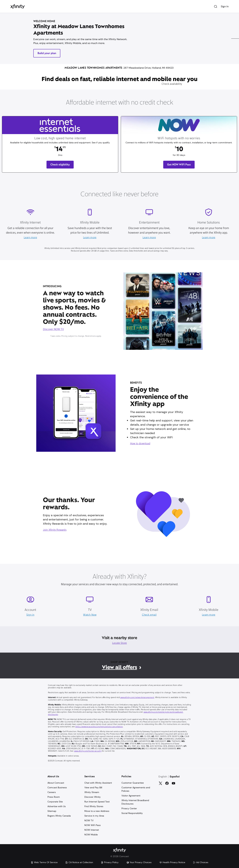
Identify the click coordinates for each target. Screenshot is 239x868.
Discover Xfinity (92, 796)
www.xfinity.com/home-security (87, 751)
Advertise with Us (56, 806)
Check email (149, 615)
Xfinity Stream (91, 792)
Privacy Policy (110, 862)
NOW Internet (91, 829)
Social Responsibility (132, 813)
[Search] (215, 6)
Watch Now (89, 615)
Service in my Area (94, 815)
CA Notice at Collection (79, 862)
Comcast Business (57, 787)
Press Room (53, 796)
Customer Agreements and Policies (135, 789)
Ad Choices (200, 862)
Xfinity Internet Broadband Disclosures (135, 802)
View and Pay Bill (93, 787)
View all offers (119, 667)
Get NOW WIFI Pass (179, 164)
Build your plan (47, 53)
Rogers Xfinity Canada (59, 815)
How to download (140, 443)
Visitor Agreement (130, 795)
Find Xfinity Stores (93, 806)
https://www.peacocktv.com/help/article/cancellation (99, 727)
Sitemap (51, 811)
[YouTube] (173, 783)
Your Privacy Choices (139, 862)
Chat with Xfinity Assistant (98, 782)
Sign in (30, 615)
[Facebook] (167, 783)
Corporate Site (55, 801)
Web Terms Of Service (44, 862)
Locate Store (119, 643)
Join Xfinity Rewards (54, 530)
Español (175, 776)
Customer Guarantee (132, 782)
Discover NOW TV (53, 329)
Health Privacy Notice (172, 862)
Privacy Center (129, 808)
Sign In (225, 6)
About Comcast (55, 782)
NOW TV (88, 820)
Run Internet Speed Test (97, 801)
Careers (51, 792)
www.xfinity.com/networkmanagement (137, 698)
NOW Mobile (91, 834)
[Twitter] (160, 783)
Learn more (30, 237)
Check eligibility (60, 164)
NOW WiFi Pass (92, 825)
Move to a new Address (96, 811)
